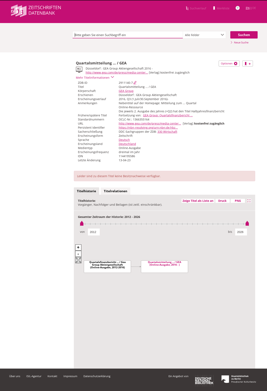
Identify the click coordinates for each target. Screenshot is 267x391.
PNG (238, 201)
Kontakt (52, 376)
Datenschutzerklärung (96, 376)
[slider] (164, 224)
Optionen (229, 63)
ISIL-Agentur (33, 376)
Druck (222, 201)
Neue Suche (239, 42)
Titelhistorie (86, 191)
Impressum (70, 376)
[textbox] (127, 35)
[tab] (86, 191)
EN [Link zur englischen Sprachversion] (248, 8)
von (82, 232)
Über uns (14, 376)
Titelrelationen (115, 191)
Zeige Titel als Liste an (198, 201)
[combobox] (204, 35)
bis (230, 232)
